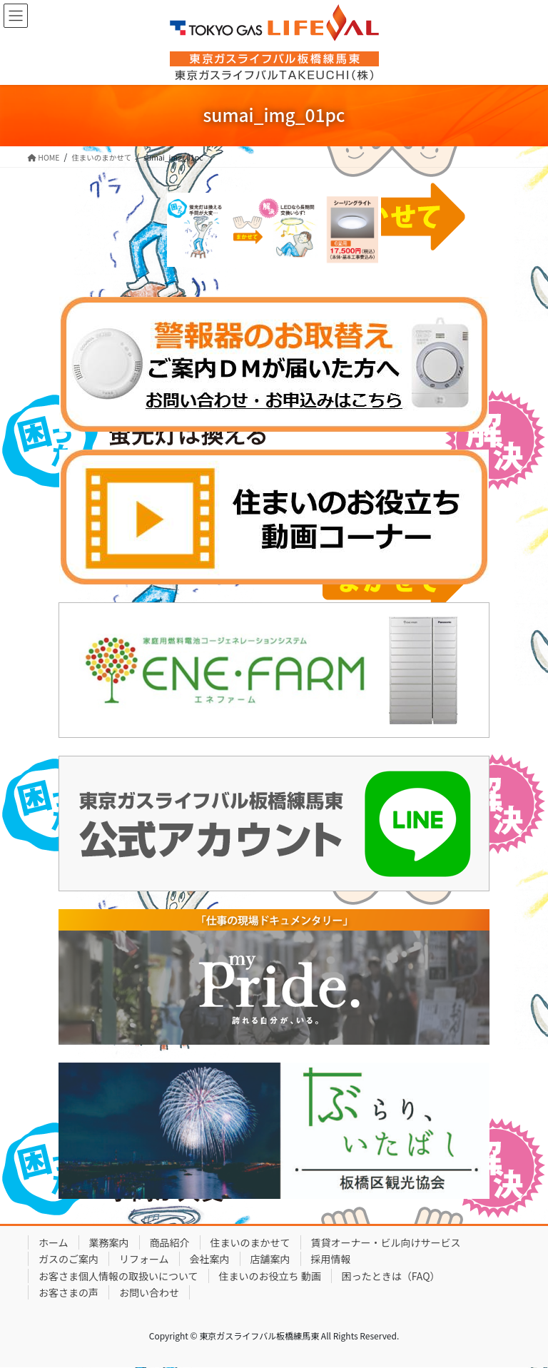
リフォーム (144, 1259)
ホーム (53, 1242)
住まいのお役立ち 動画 (270, 1276)
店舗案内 (270, 1259)
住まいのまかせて (250, 1242)
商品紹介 (170, 1242)
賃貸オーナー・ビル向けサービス (386, 1242)
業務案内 (109, 1242)
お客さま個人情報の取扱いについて (118, 1276)
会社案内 (210, 1259)
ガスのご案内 (68, 1259)
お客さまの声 (68, 1292)
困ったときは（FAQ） (391, 1276)
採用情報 (331, 1259)
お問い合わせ (149, 1292)
